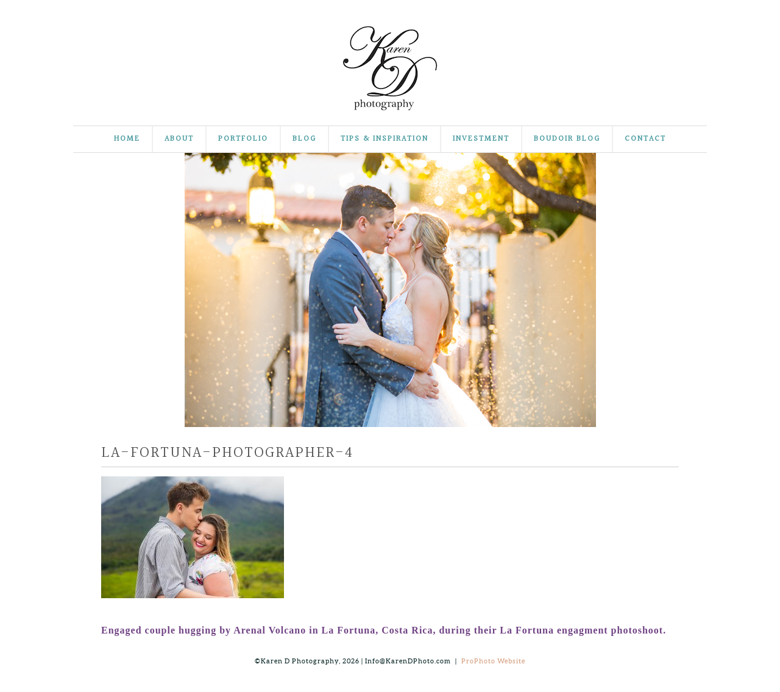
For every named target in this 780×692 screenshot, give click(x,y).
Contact (645, 139)
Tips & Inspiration (384, 139)
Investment (481, 139)
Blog (304, 139)
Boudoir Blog (567, 139)
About (179, 139)
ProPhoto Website (493, 661)
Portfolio (243, 139)
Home (127, 139)
